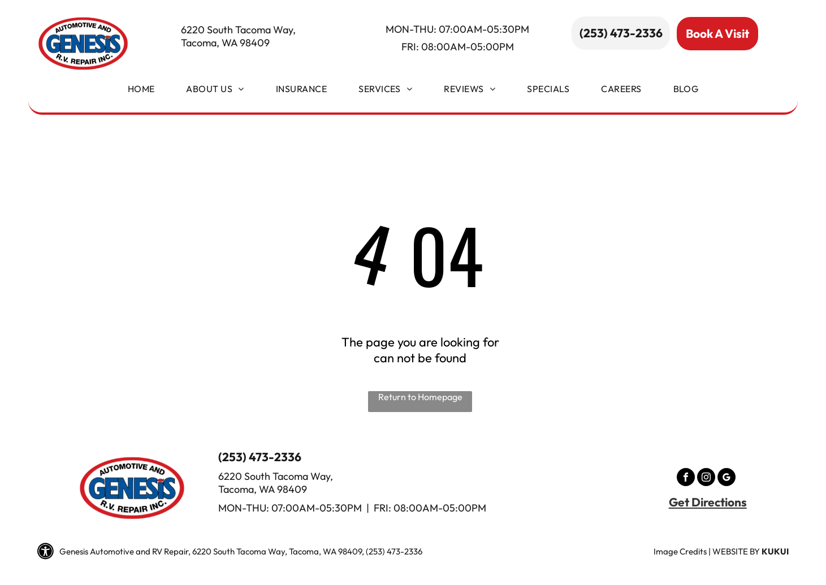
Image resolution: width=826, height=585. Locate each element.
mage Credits (681, 551)
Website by (736, 551)
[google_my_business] (726, 478)
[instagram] (706, 478)
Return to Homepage (420, 396)
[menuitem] (141, 91)
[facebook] (686, 478)
